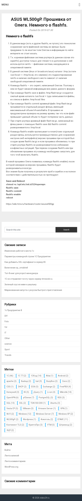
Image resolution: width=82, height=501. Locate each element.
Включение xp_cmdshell (16, 267)
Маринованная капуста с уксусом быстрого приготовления (33, 290)
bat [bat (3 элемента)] (39, 381)
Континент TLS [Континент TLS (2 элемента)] (15, 425)
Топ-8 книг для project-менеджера (21, 273)
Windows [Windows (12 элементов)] (25, 414)
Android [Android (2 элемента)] (63, 376)
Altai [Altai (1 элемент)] (49, 376)
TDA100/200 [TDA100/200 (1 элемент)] (38, 403)
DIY (6, 316)
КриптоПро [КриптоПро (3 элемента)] (36, 425)
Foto (7, 321)
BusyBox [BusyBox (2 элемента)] (52, 381)
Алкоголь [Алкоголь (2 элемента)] (47, 419)
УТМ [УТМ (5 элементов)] (51, 425)
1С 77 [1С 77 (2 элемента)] (22, 376)
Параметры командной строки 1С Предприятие (28, 256)
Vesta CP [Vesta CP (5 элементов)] (12, 408)
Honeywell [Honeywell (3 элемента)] (12, 392)
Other (7, 338)
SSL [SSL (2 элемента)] (22, 403)
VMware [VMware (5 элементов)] (28, 408)
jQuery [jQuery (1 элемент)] (38, 392)
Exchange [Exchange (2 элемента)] (49, 386)
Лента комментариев (15, 461)
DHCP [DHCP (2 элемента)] (22, 386)
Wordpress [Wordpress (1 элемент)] (29, 419)
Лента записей (12, 455)
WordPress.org (11, 467)
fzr (6, 327)
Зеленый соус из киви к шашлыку (21, 284)
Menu (5, 4)
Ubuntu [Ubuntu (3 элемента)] (55, 403)
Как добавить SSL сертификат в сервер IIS (25, 262)
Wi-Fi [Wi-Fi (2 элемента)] (10, 414)
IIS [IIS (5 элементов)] (26, 392)
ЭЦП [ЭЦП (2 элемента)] (10, 430)
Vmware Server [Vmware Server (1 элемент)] (47, 408)
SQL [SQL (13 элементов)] (10, 403)
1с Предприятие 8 (13, 310)
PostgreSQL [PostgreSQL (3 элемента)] (46, 397)
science (8, 344)
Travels (8, 355)
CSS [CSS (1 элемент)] (10, 386)
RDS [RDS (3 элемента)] (61, 397)
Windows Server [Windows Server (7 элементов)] (45, 414)
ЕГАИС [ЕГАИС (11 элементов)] (63, 419)
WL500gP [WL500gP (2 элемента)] (12, 419)
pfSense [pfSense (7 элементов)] (28, 397)
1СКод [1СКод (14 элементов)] (36, 376)
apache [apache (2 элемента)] (11, 381)
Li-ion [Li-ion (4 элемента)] (51, 392)
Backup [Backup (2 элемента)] (26, 381)
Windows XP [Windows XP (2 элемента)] (65, 414)
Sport (7, 349)
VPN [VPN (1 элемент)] (63, 408)
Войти (7, 450)
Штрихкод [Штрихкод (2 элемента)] (65, 425)
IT (5, 332)
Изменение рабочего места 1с (19, 251)
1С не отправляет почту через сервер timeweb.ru (28, 279)
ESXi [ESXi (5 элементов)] (34, 386)
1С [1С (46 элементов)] (9, 376)
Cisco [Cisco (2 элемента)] (66, 381)
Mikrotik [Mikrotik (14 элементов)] (66, 392)
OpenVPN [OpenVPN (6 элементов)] (12, 397)
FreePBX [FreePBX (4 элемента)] (65, 386)
